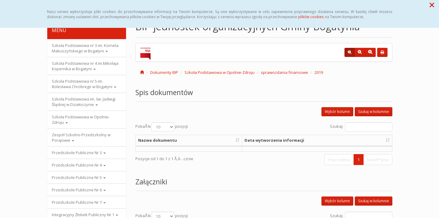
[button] (431, 5)
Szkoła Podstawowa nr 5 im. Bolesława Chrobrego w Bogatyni (84, 83)
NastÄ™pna (377, 159)
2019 (318, 72)
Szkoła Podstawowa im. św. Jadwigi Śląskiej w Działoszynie (83, 101)
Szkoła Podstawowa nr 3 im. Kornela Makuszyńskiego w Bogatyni (85, 48)
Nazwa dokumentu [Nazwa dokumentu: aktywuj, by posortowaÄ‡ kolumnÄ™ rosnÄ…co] (157, 140)
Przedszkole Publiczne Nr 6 (79, 190)
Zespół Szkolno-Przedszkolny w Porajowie (81, 137)
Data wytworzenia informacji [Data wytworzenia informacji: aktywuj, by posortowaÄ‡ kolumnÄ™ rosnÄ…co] (274, 140)
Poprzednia (339, 159)
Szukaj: (361, 126)
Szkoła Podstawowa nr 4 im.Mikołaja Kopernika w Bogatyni (85, 66)
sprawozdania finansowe (284, 72)
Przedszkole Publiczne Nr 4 (79, 165)
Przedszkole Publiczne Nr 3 (79, 152)
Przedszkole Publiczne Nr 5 (79, 177)
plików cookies (311, 16)
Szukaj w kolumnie (373, 111)
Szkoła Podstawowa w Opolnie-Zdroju (81, 119)
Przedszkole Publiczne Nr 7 (79, 202)
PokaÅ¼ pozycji (161, 126)
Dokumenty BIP (164, 72)
